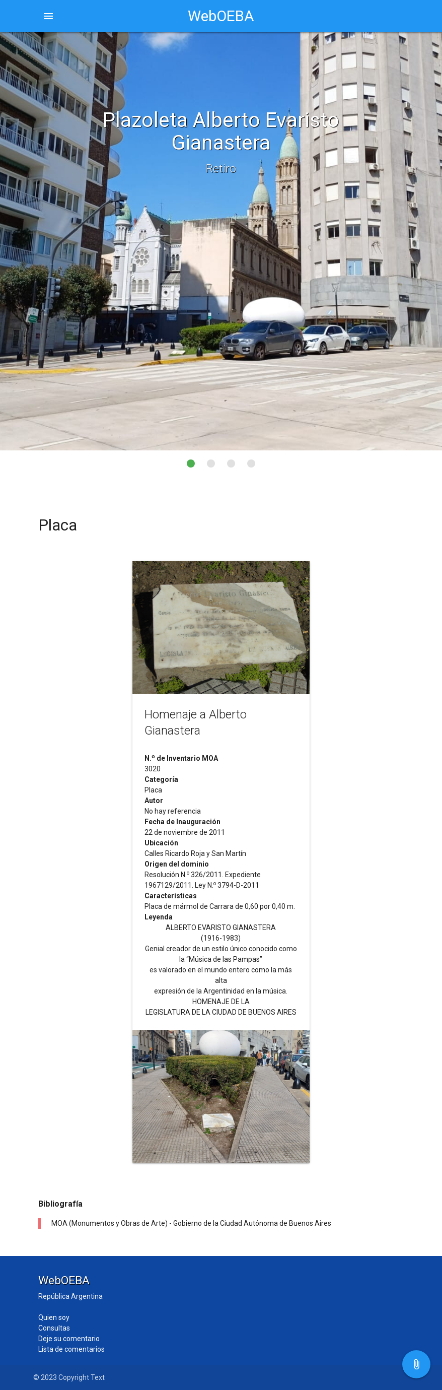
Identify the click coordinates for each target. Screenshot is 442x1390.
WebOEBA (221, 16)
